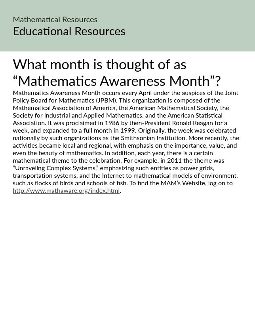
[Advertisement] (127, 268)
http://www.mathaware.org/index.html (66, 190)
